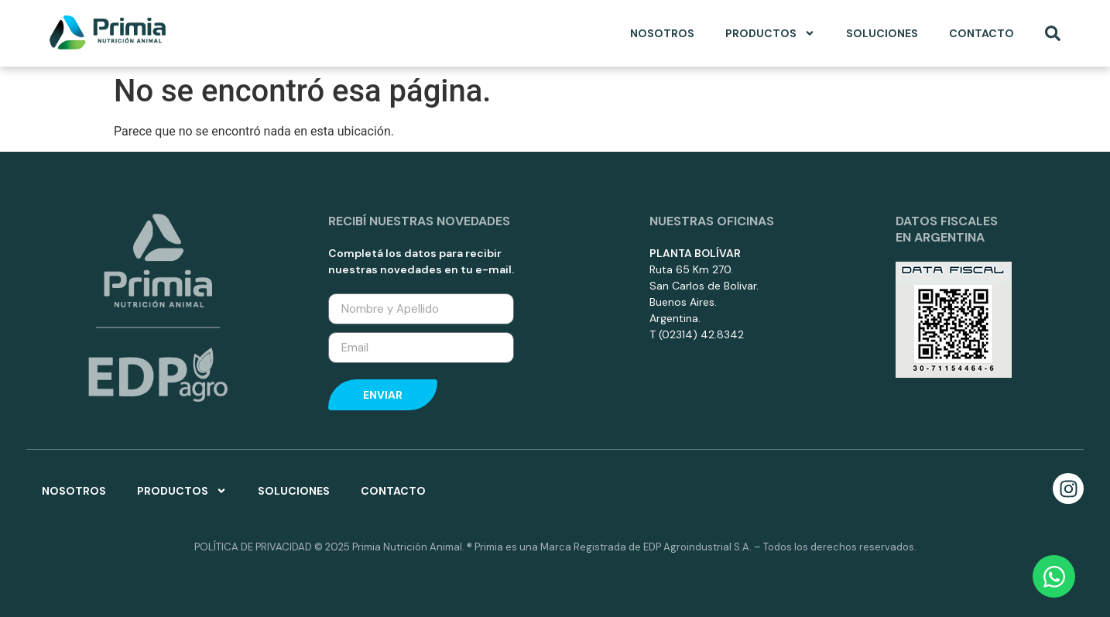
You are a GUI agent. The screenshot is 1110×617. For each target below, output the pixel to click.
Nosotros (662, 33)
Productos (770, 33)
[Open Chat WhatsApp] (1054, 576)
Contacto (981, 33)
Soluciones (882, 33)
